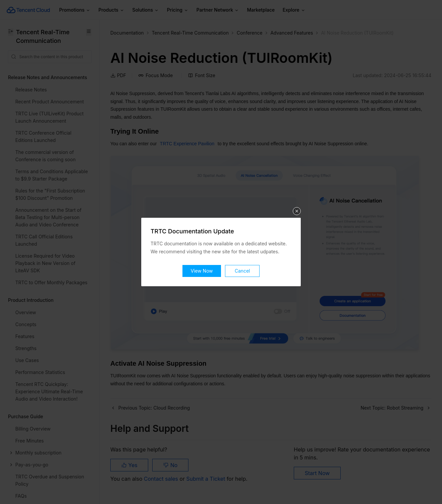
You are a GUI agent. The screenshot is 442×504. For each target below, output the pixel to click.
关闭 (297, 211)
